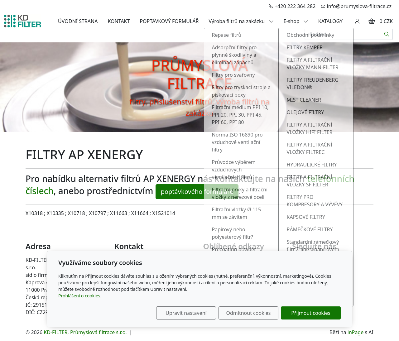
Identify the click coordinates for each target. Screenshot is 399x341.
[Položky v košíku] (371, 21)
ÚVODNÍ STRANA (78, 21)
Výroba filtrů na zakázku (241, 21)
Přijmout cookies (310, 313)
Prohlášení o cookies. (79, 296)
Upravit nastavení (186, 313)
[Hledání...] (343, 34)
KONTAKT (119, 21)
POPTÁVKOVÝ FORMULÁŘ (169, 21)
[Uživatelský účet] (357, 21)
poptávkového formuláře (197, 191)
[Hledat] (387, 34)
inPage (356, 332)
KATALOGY (330, 21)
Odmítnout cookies (248, 313)
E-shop (296, 21)
